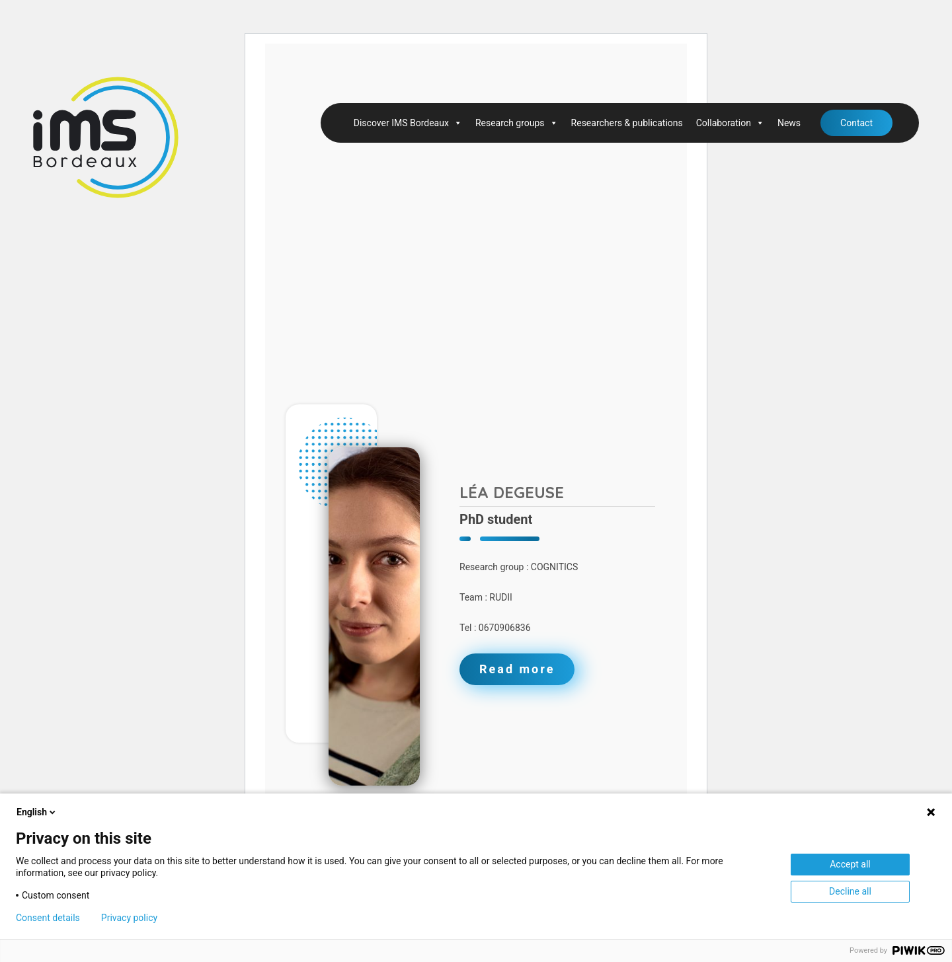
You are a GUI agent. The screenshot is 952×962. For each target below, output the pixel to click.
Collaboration (730, 123)
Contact (856, 123)
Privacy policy (129, 917)
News (789, 123)
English (37, 812)
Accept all (850, 864)
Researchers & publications (627, 123)
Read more (517, 669)
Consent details (48, 917)
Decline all (850, 891)
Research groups (516, 123)
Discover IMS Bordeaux (408, 123)
